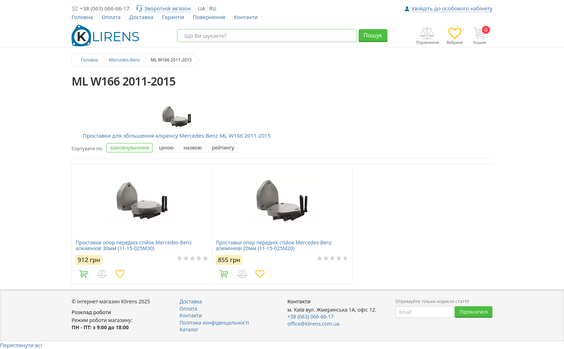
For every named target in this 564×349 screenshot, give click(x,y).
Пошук (372, 35)
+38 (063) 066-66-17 (104, 8)
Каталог (189, 329)
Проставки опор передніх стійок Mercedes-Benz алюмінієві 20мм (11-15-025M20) (274, 245)
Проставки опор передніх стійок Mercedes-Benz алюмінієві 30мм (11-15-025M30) (134, 245)
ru (213, 8)
